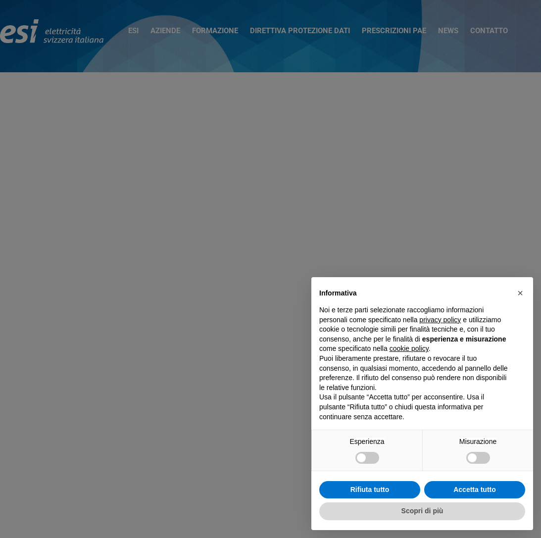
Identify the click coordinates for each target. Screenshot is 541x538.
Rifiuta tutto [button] (370, 489)
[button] (520, 293)
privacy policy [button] (440, 320)
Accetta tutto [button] (474, 489)
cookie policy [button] (409, 348)
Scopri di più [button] (422, 511)
